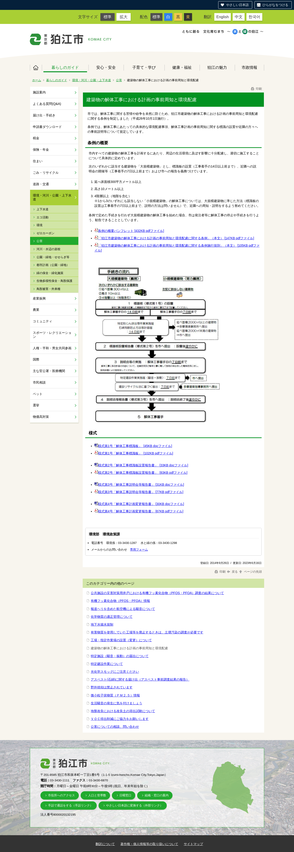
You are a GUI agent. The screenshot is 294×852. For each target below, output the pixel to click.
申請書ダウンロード (47, 127)
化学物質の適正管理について (112, 616)
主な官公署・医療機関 (49, 371)
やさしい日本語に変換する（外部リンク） (134, 805)
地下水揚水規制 (102, 624)
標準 (107, 17)
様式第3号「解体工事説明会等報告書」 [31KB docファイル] (141, 484)
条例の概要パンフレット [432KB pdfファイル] (131, 231)
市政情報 (249, 67)
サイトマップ (193, 844)
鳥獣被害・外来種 (48, 289)
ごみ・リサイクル (46, 172)
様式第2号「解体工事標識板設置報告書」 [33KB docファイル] (143, 465)
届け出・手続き (44, 115)
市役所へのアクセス (61, 795)
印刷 (256, 88)
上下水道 (42, 209)
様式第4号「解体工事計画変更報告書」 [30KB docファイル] (141, 504)
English (222, 17)
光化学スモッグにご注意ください (115, 671)
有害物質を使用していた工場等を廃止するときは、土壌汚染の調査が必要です (147, 632)
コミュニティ (42, 321)
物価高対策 (41, 417)
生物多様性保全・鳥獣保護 (54, 281)
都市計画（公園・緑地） (53, 265)
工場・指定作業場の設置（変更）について (121, 640)
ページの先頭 (250, 571)
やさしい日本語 (237, 5)
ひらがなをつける (275, 5)
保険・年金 (41, 149)
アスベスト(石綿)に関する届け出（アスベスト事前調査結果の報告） (140, 679)
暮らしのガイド (65, 67)
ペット (37, 394)
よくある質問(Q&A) (47, 104)
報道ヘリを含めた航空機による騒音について (123, 609)
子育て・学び (144, 67)
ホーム (36, 67)
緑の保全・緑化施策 (50, 273)
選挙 (36, 405)
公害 (119, 80)
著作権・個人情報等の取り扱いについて (149, 844)
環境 (39, 225)
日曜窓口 (125, 795)
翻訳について (105, 844)
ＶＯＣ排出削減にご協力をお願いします (120, 719)
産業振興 (39, 298)
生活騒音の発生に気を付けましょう (116, 703)
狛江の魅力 (217, 67)
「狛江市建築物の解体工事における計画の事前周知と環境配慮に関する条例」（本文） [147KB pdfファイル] (176, 238)
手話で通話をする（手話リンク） (70, 805)
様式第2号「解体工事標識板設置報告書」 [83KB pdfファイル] (142, 472)
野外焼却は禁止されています (112, 687)
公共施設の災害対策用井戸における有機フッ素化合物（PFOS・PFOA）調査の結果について (157, 593)
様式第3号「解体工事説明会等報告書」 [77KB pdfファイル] (140, 492)
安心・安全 (106, 67)
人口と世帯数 (97, 795)
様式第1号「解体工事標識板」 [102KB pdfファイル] (135, 453)
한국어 (254, 17)
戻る (232, 571)
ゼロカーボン (45, 233)
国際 (36, 359)
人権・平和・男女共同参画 (52, 348)
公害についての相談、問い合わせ (115, 726)
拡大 (123, 17)
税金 (36, 138)
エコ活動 (42, 217)
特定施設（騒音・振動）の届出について (120, 656)
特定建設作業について (107, 664)
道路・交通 (41, 184)
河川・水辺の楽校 (48, 249)
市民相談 (39, 382)
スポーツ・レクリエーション (52, 334)
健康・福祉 (182, 67)
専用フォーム (139, 549)
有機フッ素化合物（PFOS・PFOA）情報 (120, 601)
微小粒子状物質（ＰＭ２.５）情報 (115, 695)
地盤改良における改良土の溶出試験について (123, 711)
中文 (239, 17)
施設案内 (39, 92)
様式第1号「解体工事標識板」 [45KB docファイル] (135, 446)
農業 (36, 310)
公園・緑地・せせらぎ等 (53, 257)
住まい (37, 161)
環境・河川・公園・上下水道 (91, 80)
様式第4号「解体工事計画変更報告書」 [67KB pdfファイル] (140, 511)
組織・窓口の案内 (157, 795)
